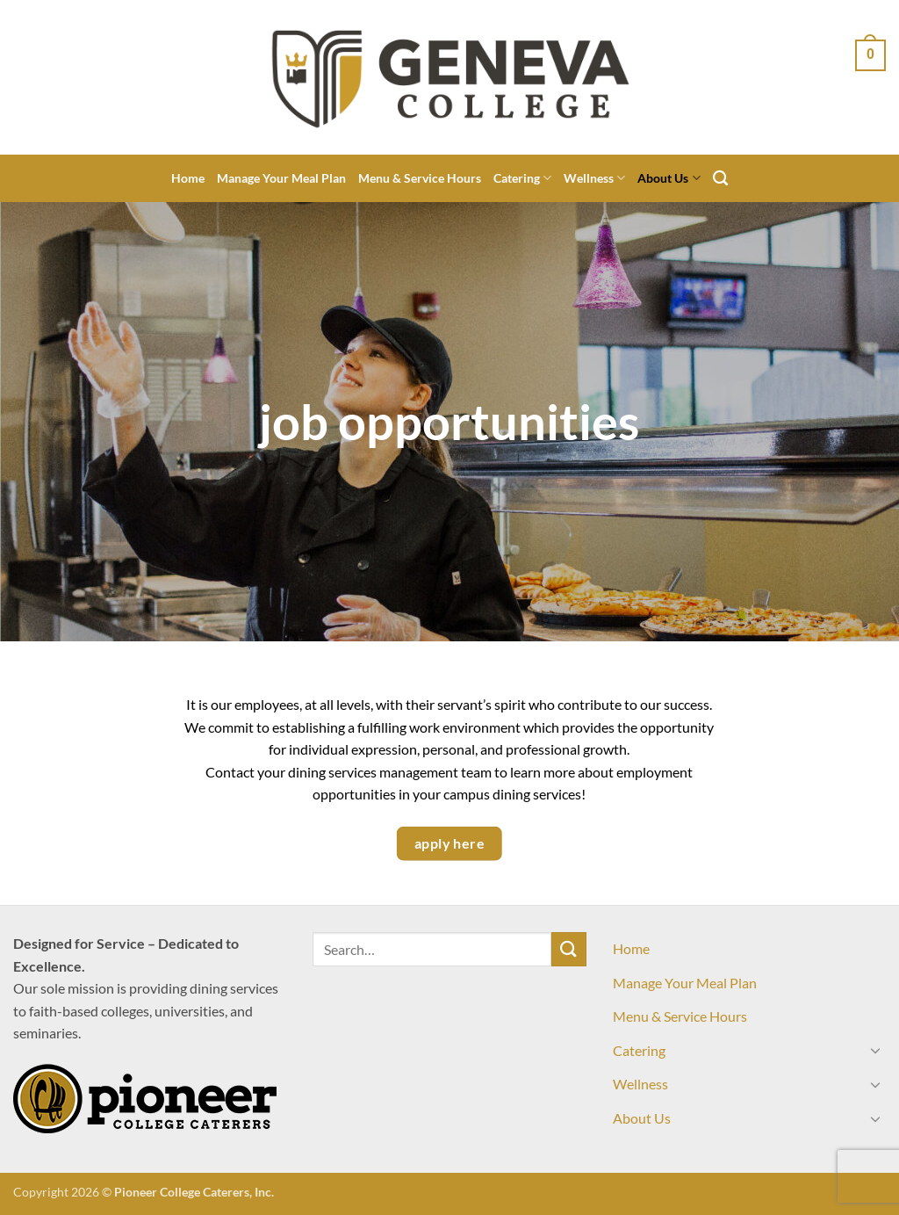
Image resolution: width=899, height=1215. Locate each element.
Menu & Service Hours (419, 177)
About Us (668, 178)
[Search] (720, 179)
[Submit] (568, 949)
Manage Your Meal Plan (281, 177)
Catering (522, 178)
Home (188, 177)
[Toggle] (875, 1049)
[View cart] (870, 55)
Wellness (594, 178)
